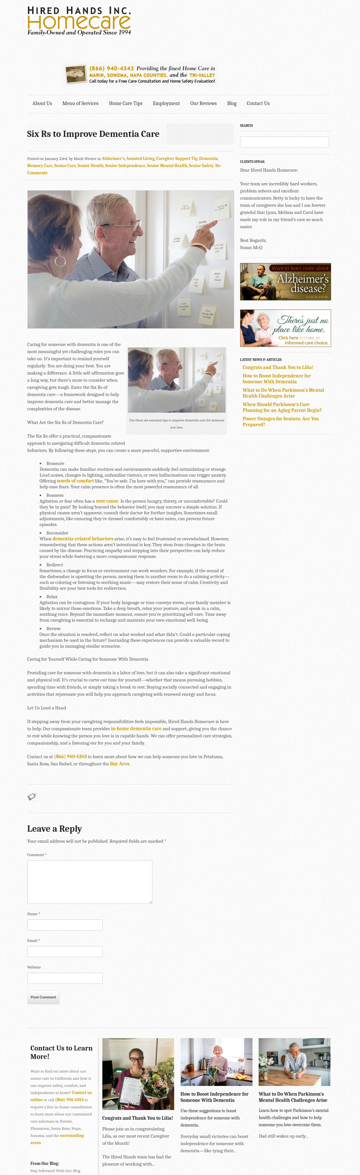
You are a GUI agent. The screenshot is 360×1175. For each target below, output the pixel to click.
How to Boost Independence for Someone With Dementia (278, 327)
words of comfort (75, 430)
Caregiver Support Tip (177, 107)
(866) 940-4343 (70, 706)
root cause (107, 451)
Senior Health (91, 114)
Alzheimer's (113, 107)
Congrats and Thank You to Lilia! (279, 316)
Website (34, 916)
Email (33, 890)
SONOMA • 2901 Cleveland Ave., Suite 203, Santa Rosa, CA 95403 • (87, 1158)
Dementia (208, 107)
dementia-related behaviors (83, 488)
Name (33, 863)
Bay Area (120, 713)
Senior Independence (125, 114)
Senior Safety (201, 114)
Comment (37, 804)
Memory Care (40, 114)
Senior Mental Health (167, 114)
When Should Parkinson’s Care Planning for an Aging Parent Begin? (283, 356)
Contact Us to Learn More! (51, 1002)
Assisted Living (140, 107)
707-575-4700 (160, 1158)
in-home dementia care (131, 678)
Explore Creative (262, 1151)
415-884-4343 (142, 1144)
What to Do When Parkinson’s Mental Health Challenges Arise (285, 342)
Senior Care (65, 114)
